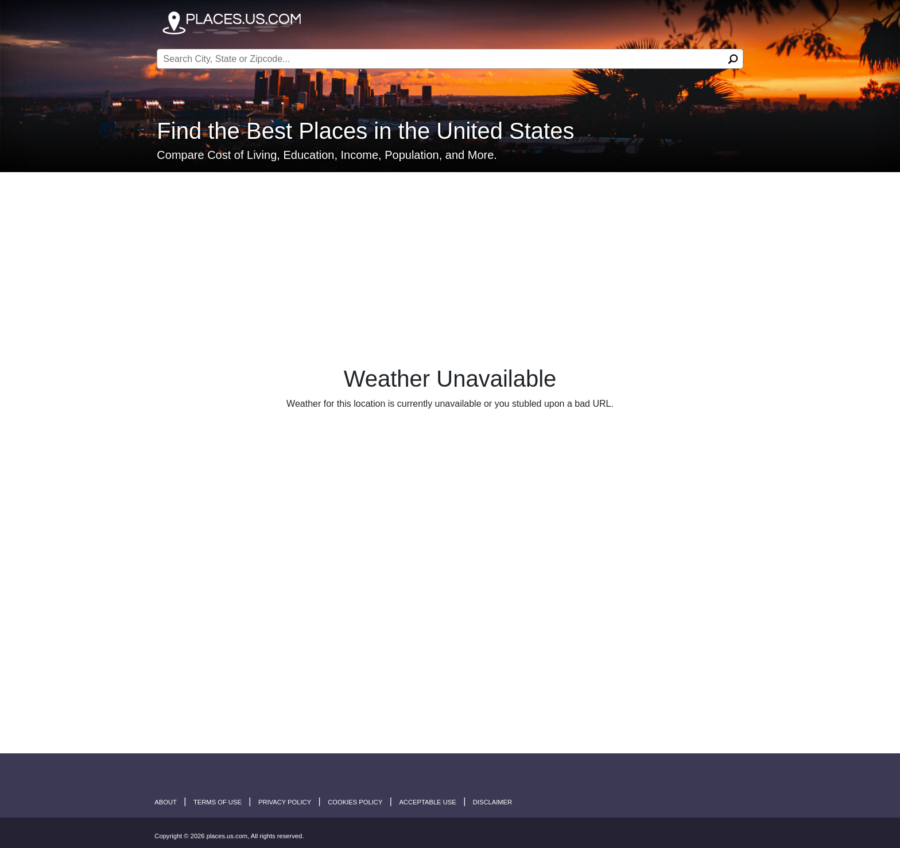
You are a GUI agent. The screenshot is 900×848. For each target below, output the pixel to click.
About (165, 802)
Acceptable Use (427, 802)
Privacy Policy (284, 802)
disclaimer (492, 802)
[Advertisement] (450, 257)
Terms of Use (217, 802)
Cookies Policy (355, 802)
